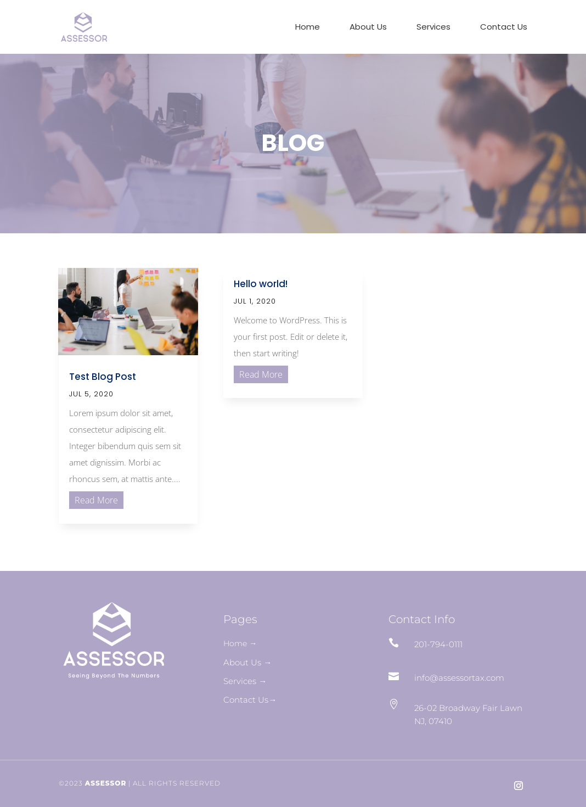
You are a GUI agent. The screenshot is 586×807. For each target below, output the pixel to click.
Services (433, 27)
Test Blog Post (102, 376)
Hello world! (261, 283)
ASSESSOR (106, 783)
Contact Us (503, 27)
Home (307, 27)
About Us (368, 27)
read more (96, 500)
